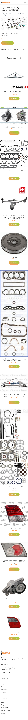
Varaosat (10, 33)
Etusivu (3, 12)
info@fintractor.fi (5, 673)
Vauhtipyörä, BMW (14, 257)
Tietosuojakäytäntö (6, 710)
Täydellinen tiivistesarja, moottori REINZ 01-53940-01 (14, 487)
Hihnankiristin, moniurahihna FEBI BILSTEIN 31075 (14, 599)
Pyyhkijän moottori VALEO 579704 (14, 127)
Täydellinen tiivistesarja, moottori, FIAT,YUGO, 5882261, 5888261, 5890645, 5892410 (14, 359)
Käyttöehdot (4, 707)
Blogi (2, 702)
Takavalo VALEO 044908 (14, 529)
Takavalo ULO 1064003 (14, 633)
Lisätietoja (7, 43)
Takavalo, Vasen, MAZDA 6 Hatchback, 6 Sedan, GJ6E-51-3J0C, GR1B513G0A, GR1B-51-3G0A (14, 561)
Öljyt (2, 681)
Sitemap (3, 713)
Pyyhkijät (15, 33)
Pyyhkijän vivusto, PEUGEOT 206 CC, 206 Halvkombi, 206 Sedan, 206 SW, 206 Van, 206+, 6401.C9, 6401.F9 (14, 217)
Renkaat (3, 687)
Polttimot (3, 684)
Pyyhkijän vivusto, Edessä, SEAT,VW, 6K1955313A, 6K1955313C (14, 92)
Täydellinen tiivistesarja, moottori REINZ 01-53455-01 (14, 171)
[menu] (25, 2)
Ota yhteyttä (4, 705)
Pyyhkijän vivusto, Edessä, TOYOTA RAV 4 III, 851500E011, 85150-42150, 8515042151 (14, 395)
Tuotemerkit (4, 689)
